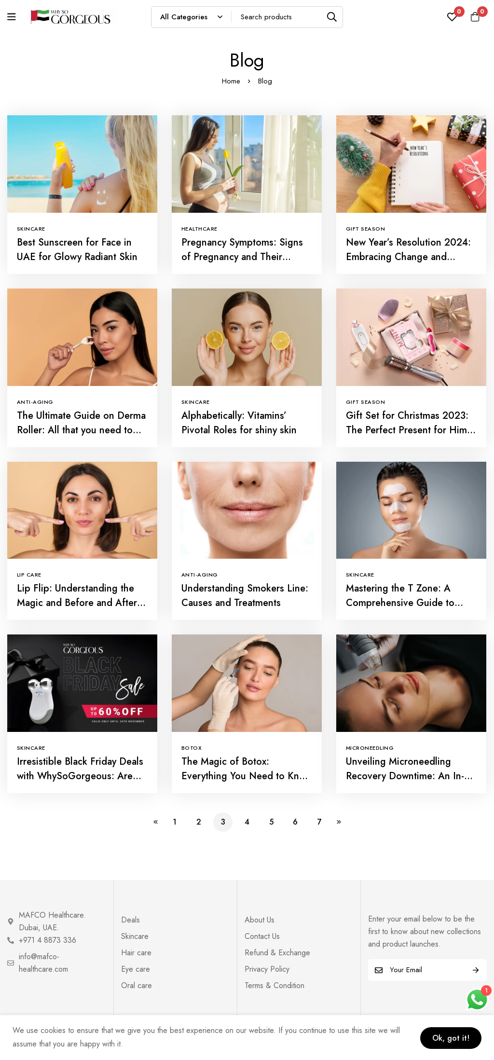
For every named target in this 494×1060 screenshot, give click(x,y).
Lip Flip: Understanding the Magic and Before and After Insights (77, 602)
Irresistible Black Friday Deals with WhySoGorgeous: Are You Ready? (80, 776)
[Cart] (474, 17)
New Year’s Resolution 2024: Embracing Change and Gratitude (408, 256)
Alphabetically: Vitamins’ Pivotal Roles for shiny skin (239, 423)
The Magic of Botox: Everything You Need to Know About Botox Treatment (246, 776)
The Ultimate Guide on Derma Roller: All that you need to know (81, 430)
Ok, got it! (448, 1037)
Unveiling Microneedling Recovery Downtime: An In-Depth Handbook (405, 776)
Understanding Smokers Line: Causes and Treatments (244, 595)
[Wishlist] (450, 17)
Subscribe (476, 970)
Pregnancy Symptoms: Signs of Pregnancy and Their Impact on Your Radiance (242, 256)
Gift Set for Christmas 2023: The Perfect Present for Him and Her (407, 430)
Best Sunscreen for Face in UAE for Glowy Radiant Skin (77, 249)
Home (231, 81)
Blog (265, 81)
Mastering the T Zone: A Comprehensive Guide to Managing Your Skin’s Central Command (408, 610)
